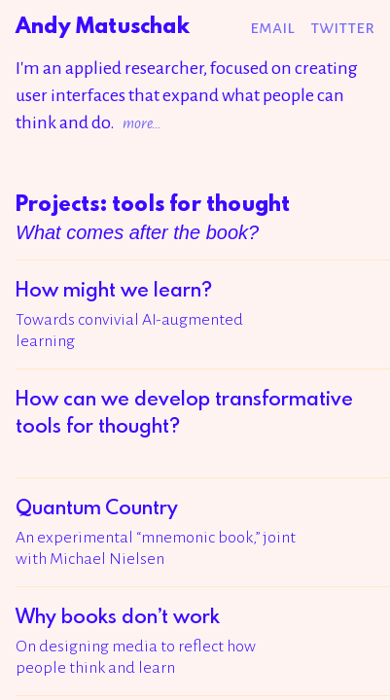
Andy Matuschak (103, 27)
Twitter (342, 27)
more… (142, 123)
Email (272, 27)
